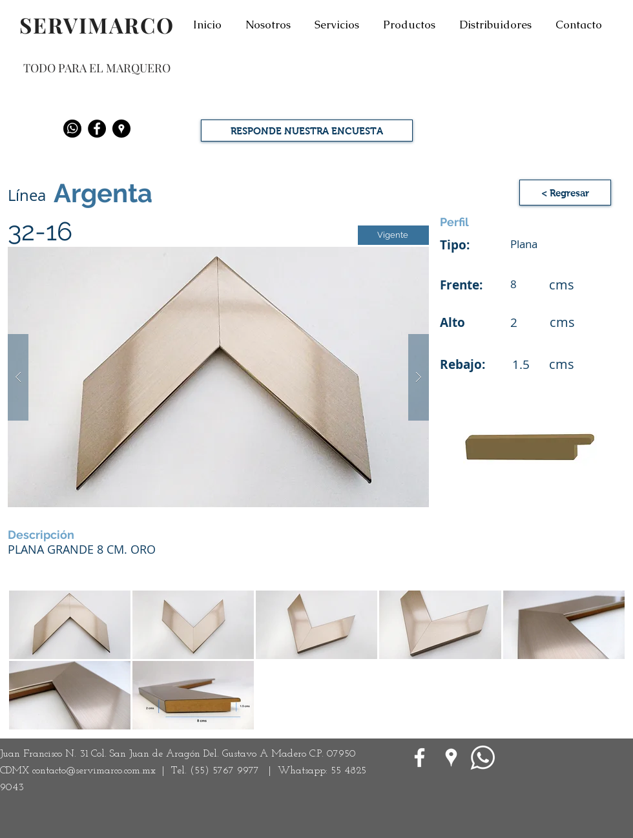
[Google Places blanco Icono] (451, 757)
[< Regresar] (565, 192)
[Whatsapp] (72, 129)
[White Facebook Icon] (419, 757)
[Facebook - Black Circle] (97, 129)
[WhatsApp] (482, 757)
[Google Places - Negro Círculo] (121, 129)
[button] (218, 377)
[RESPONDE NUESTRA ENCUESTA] (307, 130)
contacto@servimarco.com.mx (94, 771)
